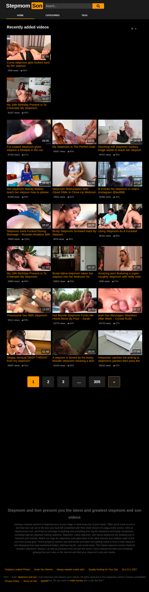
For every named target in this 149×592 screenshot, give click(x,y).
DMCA (44, 581)
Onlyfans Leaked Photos (17, 569)
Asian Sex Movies (43, 569)
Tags (84, 15)
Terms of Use (30, 581)
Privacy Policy (12, 581)
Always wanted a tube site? (70, 569)
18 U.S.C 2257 (129, 569)
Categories (53, 15)
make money (76, 580)
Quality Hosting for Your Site (103, 569)
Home (20, 15)
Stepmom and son (27, 577)
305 (97, 382)
